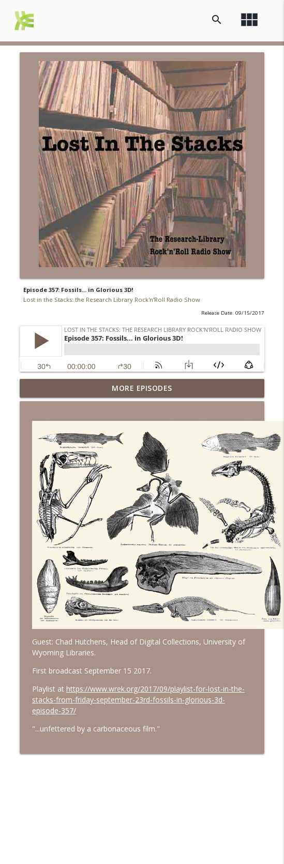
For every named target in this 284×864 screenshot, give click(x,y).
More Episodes (142, 388)
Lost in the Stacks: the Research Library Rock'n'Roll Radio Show (111, 299)
